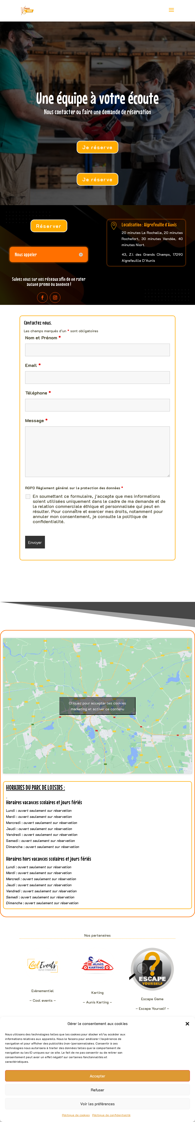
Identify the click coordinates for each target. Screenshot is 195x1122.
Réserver (49, 226)
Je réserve (97, 147)
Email (33, 365)
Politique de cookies (76, 1115)
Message (36, 420)
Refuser (97, 1089)
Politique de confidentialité (111, 1115)
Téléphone (38, 393)
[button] (187, 1023)
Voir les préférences (97, 1103)
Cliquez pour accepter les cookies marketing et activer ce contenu (97, 706)
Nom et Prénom (43, 337)
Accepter (97, 1075)
